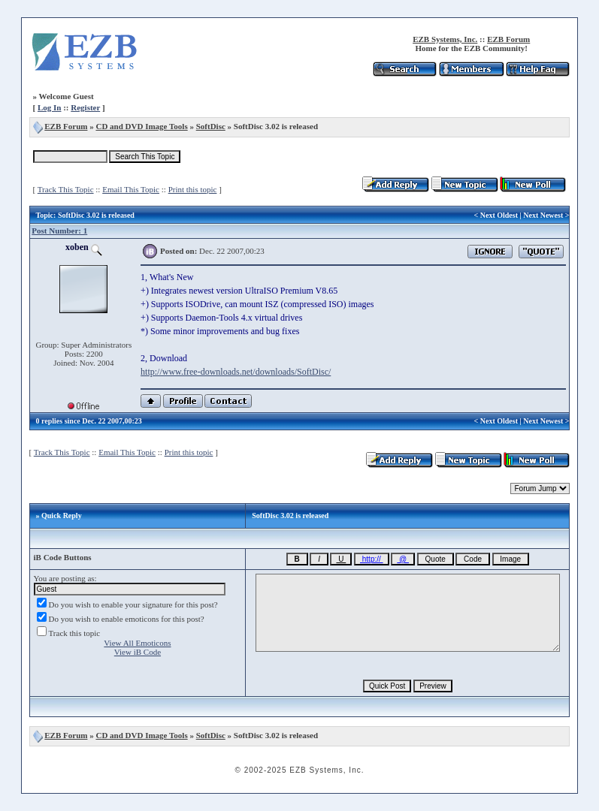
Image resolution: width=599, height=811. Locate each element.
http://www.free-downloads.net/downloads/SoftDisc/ (236, 371)
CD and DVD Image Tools (141, 126)
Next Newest (543, 215)
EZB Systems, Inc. (445, 39)
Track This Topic (66, 189)
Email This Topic (130, 189)
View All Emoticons (137, 642)
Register (85, 107)
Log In (50, 107)
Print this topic (192, 189)
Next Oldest (499, 215)
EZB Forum (508, 39)
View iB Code (137, 651)
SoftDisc (210, 126)
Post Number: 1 (59, 230)
